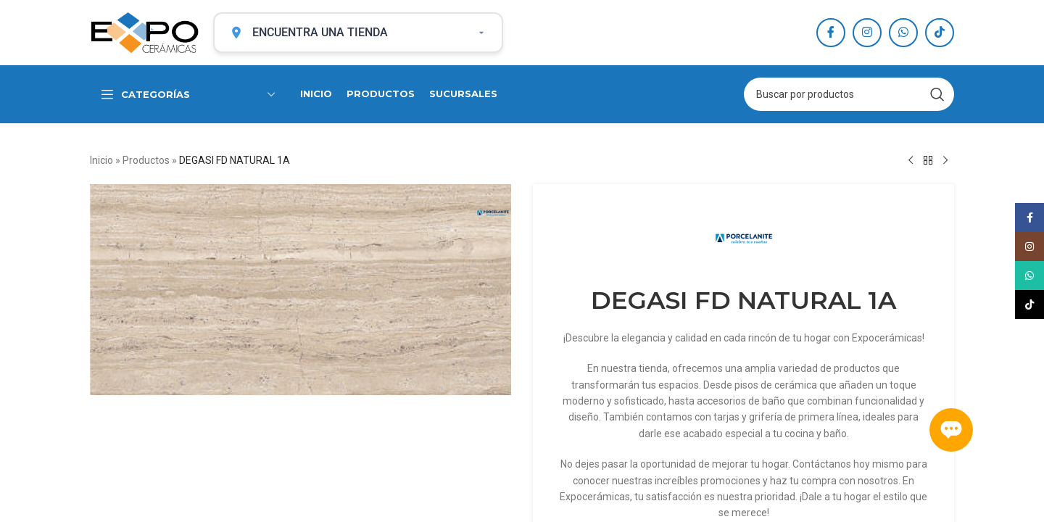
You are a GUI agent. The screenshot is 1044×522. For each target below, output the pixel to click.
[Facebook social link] (830, 32)
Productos (146, 160)
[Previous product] (910, 161)
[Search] (849, 94)
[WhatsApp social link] (903, 32)
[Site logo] (144, 32)
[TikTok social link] (939, 32)
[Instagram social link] (867, 32)
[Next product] (945, 161)
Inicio (101, 160)
